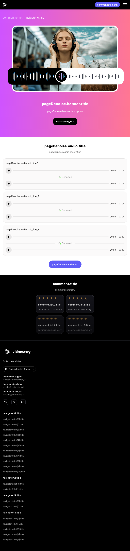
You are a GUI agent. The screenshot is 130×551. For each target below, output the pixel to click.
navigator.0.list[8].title (13, 461)
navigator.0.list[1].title (13, 424)
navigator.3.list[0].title (13, 501)
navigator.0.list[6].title (13, 450)
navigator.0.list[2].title (13, 429)
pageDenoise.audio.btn (65, 264)
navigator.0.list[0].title (13, 419)
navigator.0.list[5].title (13, 445)
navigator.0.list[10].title (14, 471)
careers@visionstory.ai (14, 394)
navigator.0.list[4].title (13, 440)
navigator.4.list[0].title (13, 518)
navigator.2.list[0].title (13, 484)
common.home (12, 17)
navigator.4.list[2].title (13, 529)
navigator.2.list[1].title (13, 489)
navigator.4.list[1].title (13, 524)
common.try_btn (65, 121)
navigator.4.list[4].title (13, 539)
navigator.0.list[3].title (13, 435)
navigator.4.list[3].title (13, 534)
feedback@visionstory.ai (14, 379)
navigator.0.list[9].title (13, 466)
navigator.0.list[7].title (13, 456)
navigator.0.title (34, 17)
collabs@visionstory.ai (13, 387)
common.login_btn (107, 4)
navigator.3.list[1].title (13, 506)
